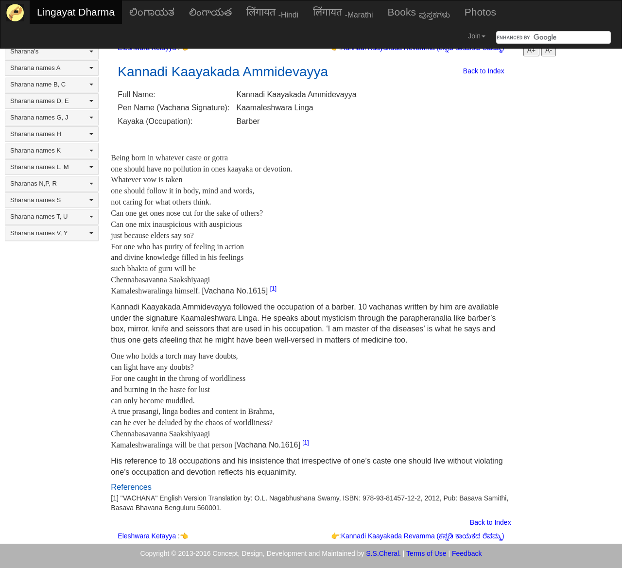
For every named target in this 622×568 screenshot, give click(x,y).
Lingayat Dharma (76, 11)
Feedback (467, 553)
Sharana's (51, 51)
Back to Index (483, 71)
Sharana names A (51, 67)
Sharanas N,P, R (51, 183)
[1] (273, 288)
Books (419, 12)
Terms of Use (426, 553)
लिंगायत (272, 12)
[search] (542, 37)
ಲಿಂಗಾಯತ (151, 11)
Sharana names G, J (51, 117)
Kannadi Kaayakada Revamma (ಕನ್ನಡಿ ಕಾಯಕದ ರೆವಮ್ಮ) (422, 536)
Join (476, 36)
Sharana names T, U (51, 216)
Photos (480, 11)
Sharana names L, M (51, 167)
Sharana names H (51, 134)
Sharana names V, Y (51, 233)
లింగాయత (210, 11)
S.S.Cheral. (383, 553)
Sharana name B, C (51, 84)
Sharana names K (51, 150)
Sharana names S (51, 200)
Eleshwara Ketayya (148, 536)
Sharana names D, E (51, 100)
